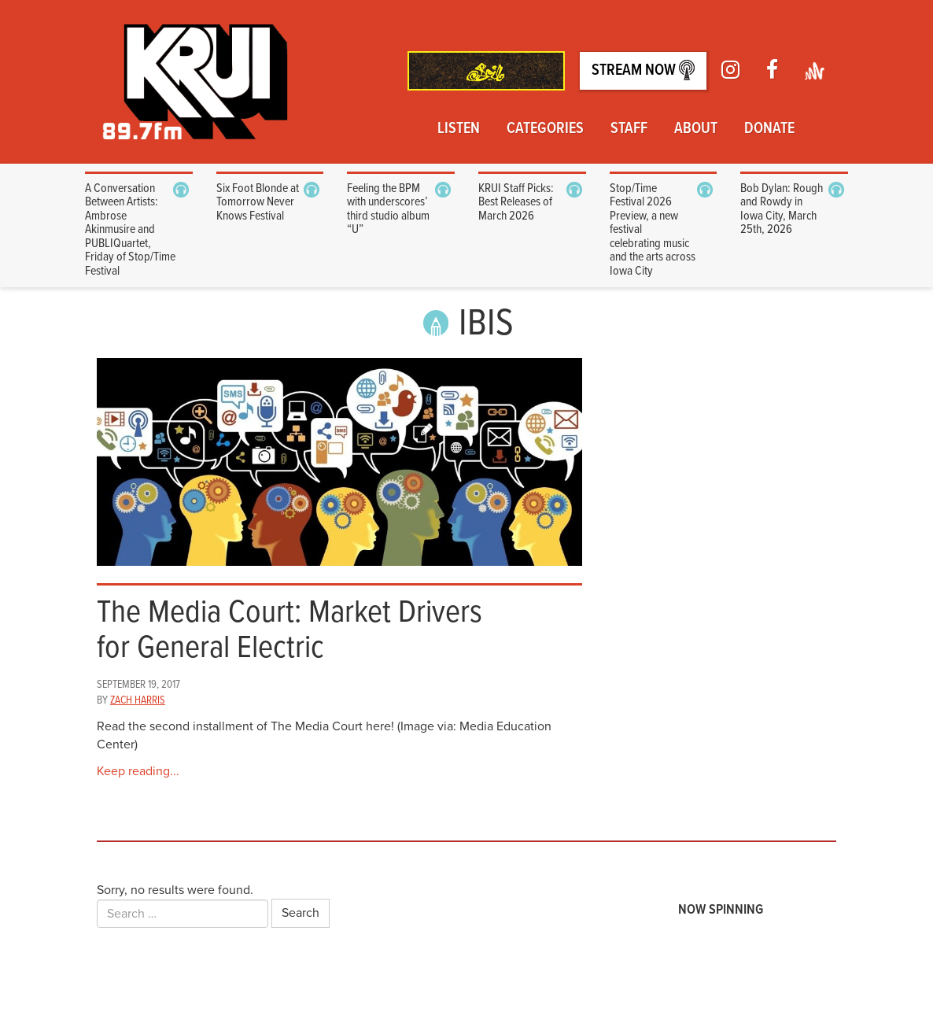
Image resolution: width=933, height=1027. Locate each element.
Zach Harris (137, 700)
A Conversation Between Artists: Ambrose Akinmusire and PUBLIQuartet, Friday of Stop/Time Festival (130, 230)
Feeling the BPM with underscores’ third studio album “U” (388, 209)
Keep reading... (138, 771)
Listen (458, 129)
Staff (628, 129)
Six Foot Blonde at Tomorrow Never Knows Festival (257, 202)
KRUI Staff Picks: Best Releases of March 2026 (516, 202)
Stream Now (643, 70)
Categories (545, 129)
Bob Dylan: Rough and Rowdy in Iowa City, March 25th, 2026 (781, 209)
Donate (769, 129)
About (695, 129)
